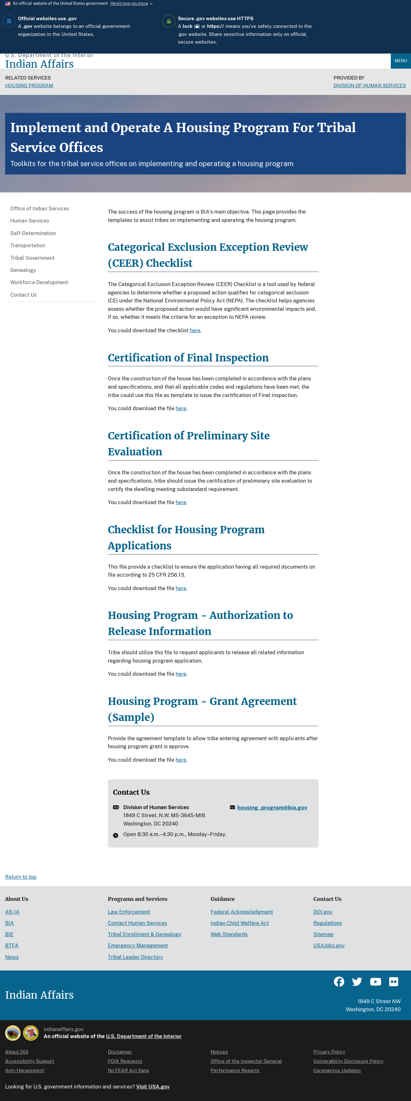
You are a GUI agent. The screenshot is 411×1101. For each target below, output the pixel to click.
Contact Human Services (137, 923)
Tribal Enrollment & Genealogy (144, 934)
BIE (9, 934)
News (12, 957)
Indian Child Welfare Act (240, 923)
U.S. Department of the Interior (144, 1036)
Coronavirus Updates (337, 1070)
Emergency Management (138, 946)
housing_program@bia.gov (272, 807)
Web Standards (229, 934)
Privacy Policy (329, 1051)
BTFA (11, 946)
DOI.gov (322, 912)
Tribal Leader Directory (135, 957)
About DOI (16, 1051)
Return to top (21, 877)
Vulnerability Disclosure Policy (348, 1061)
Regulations (327, 923)
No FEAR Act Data (128, 1070)
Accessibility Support (29, 1061)
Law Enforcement (129, 912)
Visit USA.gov (153, 1087)
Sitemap (323, 934)
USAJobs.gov (329, 946)
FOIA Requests (125, 1061)
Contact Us (23, 295)
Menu (401, 60)
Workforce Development (39, 282)
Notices (219, 1051)
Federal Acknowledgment (242, 912)
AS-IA (12, 912)
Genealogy (23, 270)
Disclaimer (120, 1051)
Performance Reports (235, 1070)
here (195, 330)
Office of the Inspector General (246, 1061)
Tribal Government (32, 258)
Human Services (29, 221)
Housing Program (29, 85)
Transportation (27, 245)
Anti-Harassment (24, 1070)
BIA (9, 923)
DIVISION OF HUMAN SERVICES (370, 85)
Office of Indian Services (39, 209)
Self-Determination (33, 233)
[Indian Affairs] (198, 64)
